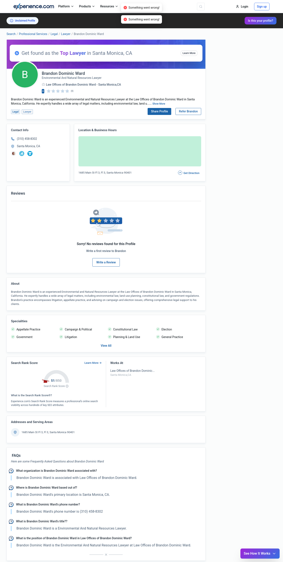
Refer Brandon (188, 111)
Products (87, 6)
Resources (109, 6)
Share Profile (159, 111)
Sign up (262, 6)
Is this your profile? (260, 20)
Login (242, 6)
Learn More (189, 53)
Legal (54, 34)
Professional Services (33, 34)
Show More (158, 103)
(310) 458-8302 (27, 138)
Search (11, 34)
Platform (66, 6)
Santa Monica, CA (28, 146)
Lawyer (65, 34)
